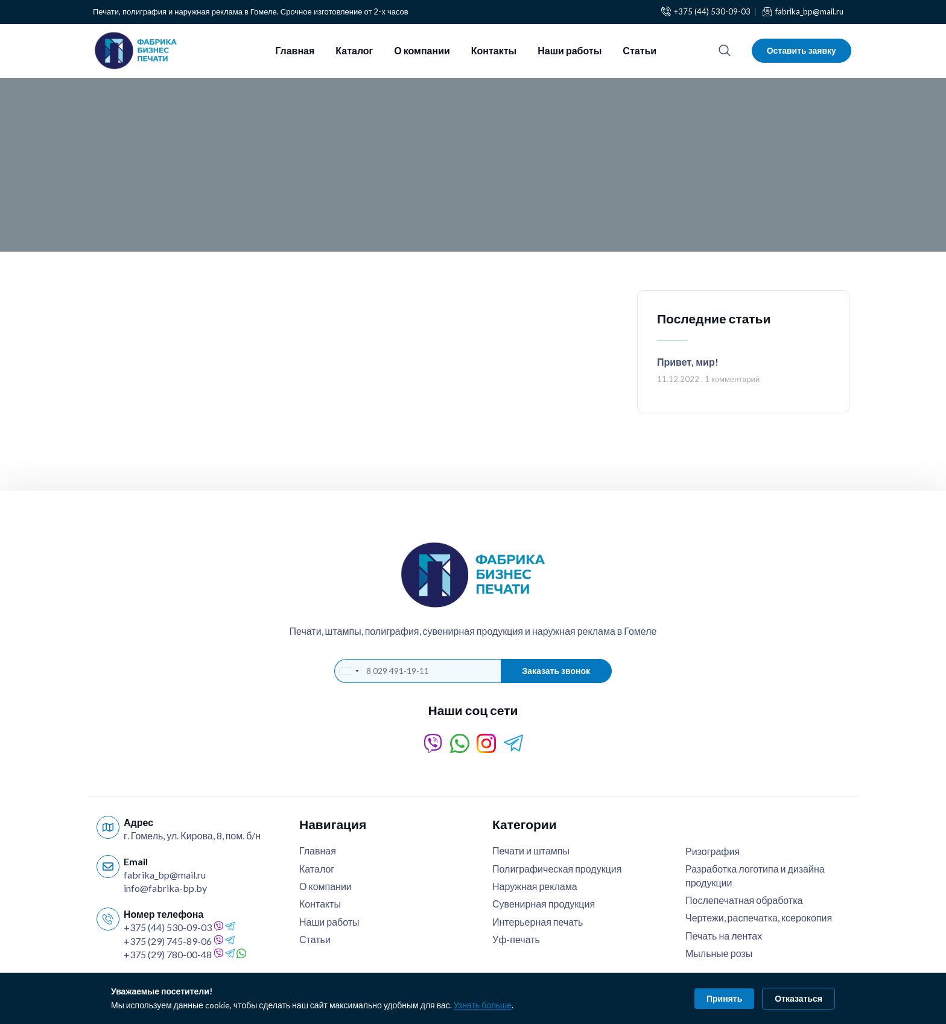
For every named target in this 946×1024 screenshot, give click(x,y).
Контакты (493, 50)
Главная (294, 50)
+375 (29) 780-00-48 (168, 954)
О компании (422, 50)
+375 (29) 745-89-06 (168, 941)
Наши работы (570, 50)
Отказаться (798, 998)
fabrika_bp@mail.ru (165, 874)
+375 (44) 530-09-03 (168, 927)
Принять (724, 998)
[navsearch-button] (725, 51)
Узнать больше (483, 1005)
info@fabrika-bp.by (165, 888)
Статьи (639, 50)
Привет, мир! (688, 361)
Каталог (354, 50)
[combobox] (349, 671)
